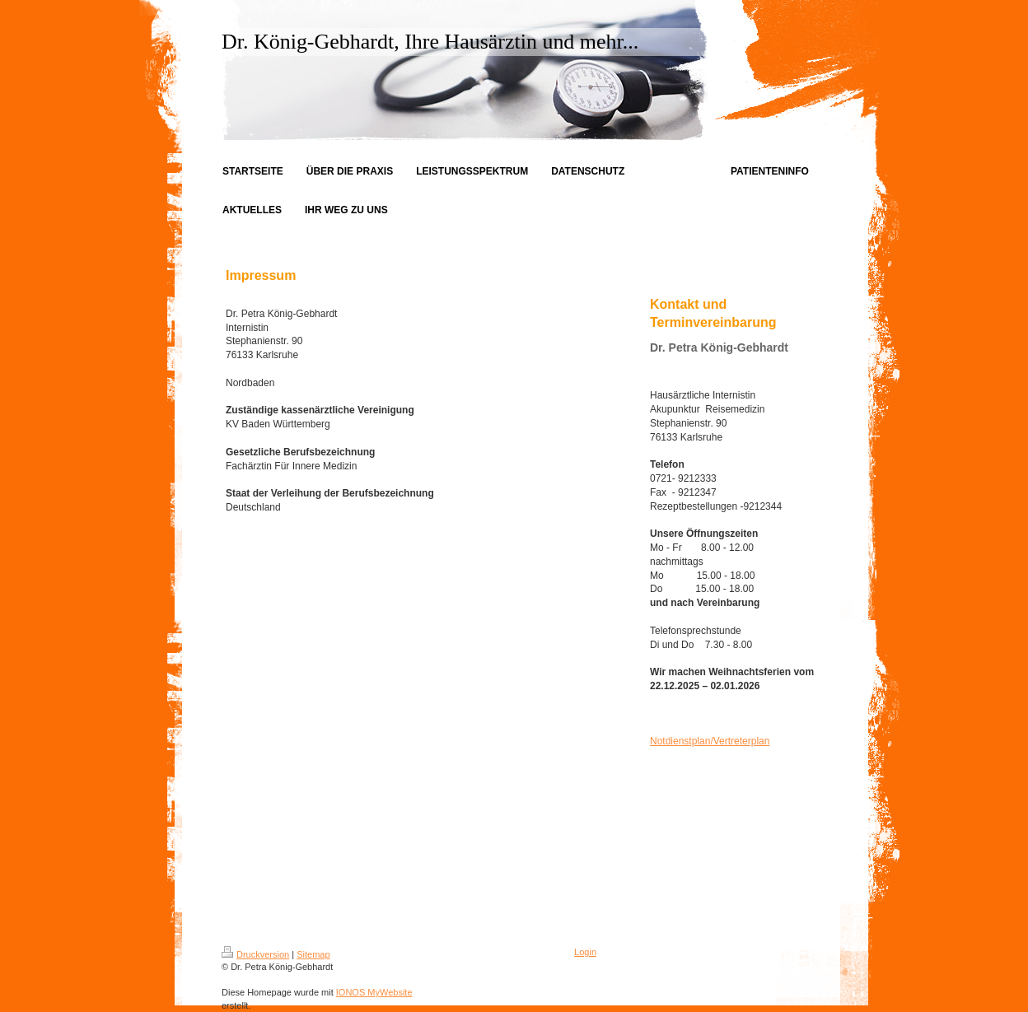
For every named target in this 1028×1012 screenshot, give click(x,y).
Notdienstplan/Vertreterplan (709, 741)
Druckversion (255, 954)
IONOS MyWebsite (374, 992)
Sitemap (313, 954)
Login (585, 952)
